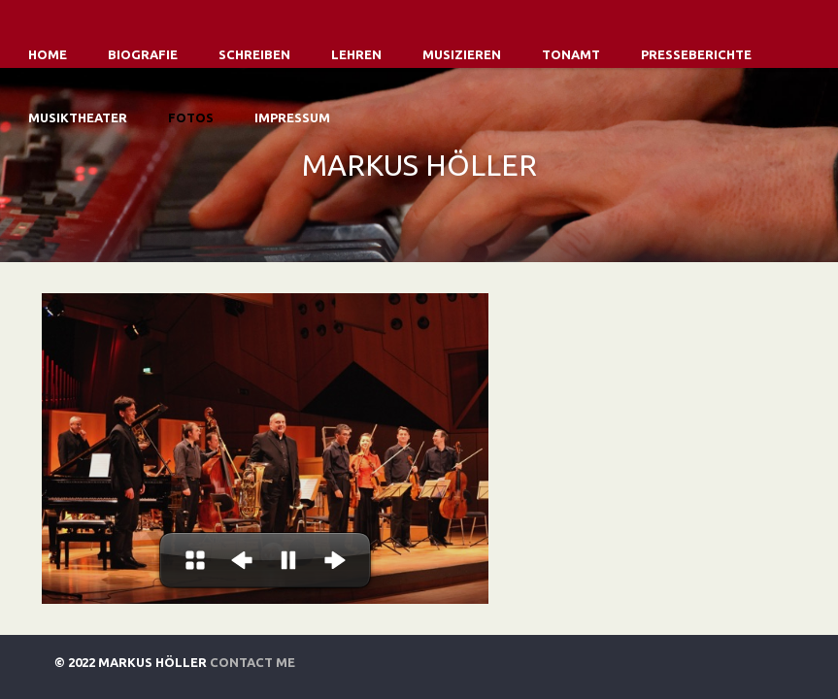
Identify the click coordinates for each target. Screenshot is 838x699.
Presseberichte (696, 54)
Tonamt (571, 54)
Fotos (191, 117)
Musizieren (461, 54)
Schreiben (254, 54)
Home (47, 54)
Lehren (356, 54)
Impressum (292, 117)
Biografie (143, 54)
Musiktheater (77, 117)
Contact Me (252, 662)
